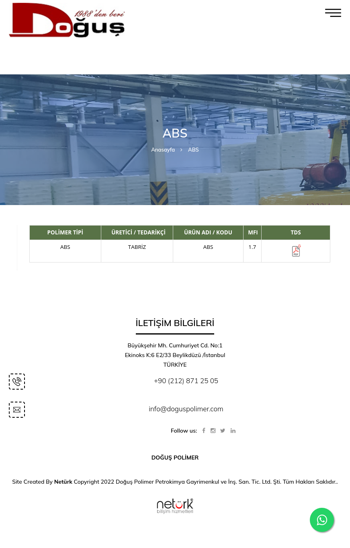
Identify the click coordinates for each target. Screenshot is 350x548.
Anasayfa (163, 149)
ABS (193, 149)
